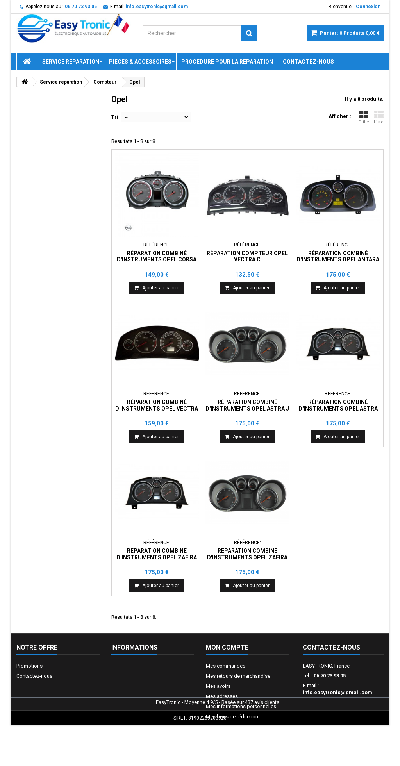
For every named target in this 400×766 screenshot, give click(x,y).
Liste (379, 117)
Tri (114, 117)
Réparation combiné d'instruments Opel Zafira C (247, 557)
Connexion (368, 6)
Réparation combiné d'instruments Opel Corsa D (156, 259)
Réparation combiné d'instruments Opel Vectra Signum (156, 408)
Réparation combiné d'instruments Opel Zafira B (156, 557)
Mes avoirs (218, 686)
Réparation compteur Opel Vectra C (247, 256)
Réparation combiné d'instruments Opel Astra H (338, 408)
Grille (363, 117)
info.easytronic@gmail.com (337, 692)
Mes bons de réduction (232, 717)
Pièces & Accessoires (140, 62)
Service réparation (70, 62)
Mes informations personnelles (241, 706)
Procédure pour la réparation (227, 62)
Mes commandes (225, 666)
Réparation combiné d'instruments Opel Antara (337, 256)
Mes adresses (222, 696)
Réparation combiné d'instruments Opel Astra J (247, 405)
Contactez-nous (308, 62)
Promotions (29, 666)
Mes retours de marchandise (238, 676)
